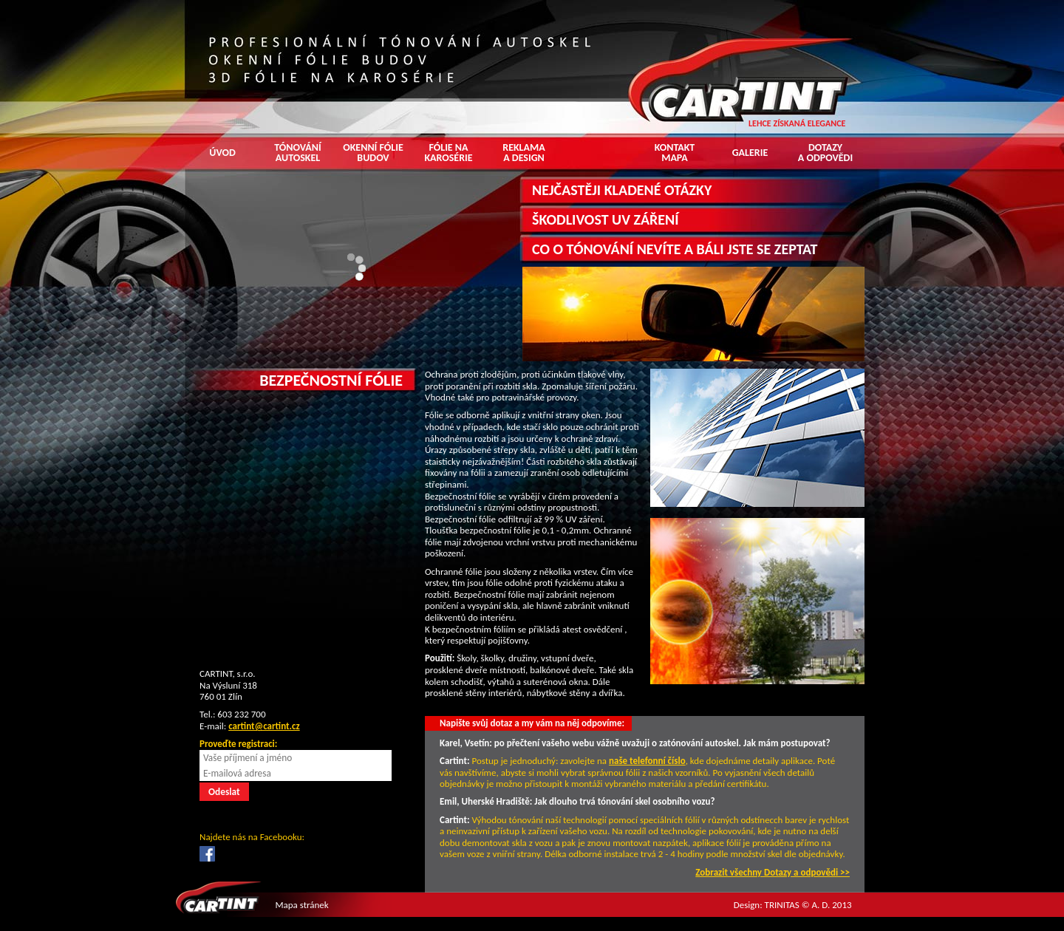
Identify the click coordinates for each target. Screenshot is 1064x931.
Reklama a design (523, 152)
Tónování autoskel (297, 152)
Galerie (750, 152)
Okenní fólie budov (373, 152)
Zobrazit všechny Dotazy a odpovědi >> (772, 872)
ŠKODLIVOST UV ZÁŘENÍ (605, 219)
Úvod (222, 152)
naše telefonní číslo (647, 760)
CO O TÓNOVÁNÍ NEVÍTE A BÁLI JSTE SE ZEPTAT (675, 249)
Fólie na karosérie (448, 152)
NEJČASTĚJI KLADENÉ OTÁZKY (622, 190)
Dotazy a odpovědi (825, 152)
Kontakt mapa (675, 152)
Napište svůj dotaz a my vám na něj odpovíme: (532, 723)
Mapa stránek (301, 904)
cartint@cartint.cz (264, 726)
